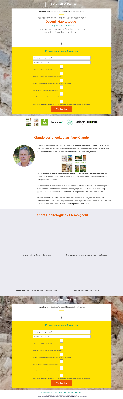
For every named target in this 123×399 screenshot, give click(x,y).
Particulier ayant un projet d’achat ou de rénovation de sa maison (62, 95)
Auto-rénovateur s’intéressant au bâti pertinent (62, 88)
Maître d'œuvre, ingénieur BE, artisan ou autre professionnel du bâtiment (62, 81)
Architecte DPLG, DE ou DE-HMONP (62, 67)
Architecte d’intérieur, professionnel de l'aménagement (62, 74)
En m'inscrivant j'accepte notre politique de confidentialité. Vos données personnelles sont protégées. (62, 102)
